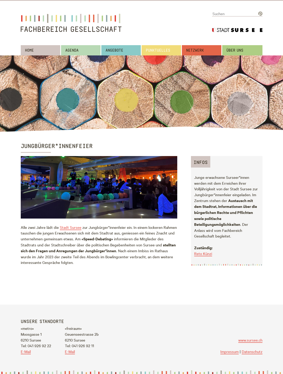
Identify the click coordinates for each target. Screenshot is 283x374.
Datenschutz (252, 351)
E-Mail (26, 351)
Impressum (229, 351)
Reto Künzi (203, 253)
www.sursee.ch (250, 340)
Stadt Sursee (70, 227)
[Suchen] (237, 14)
